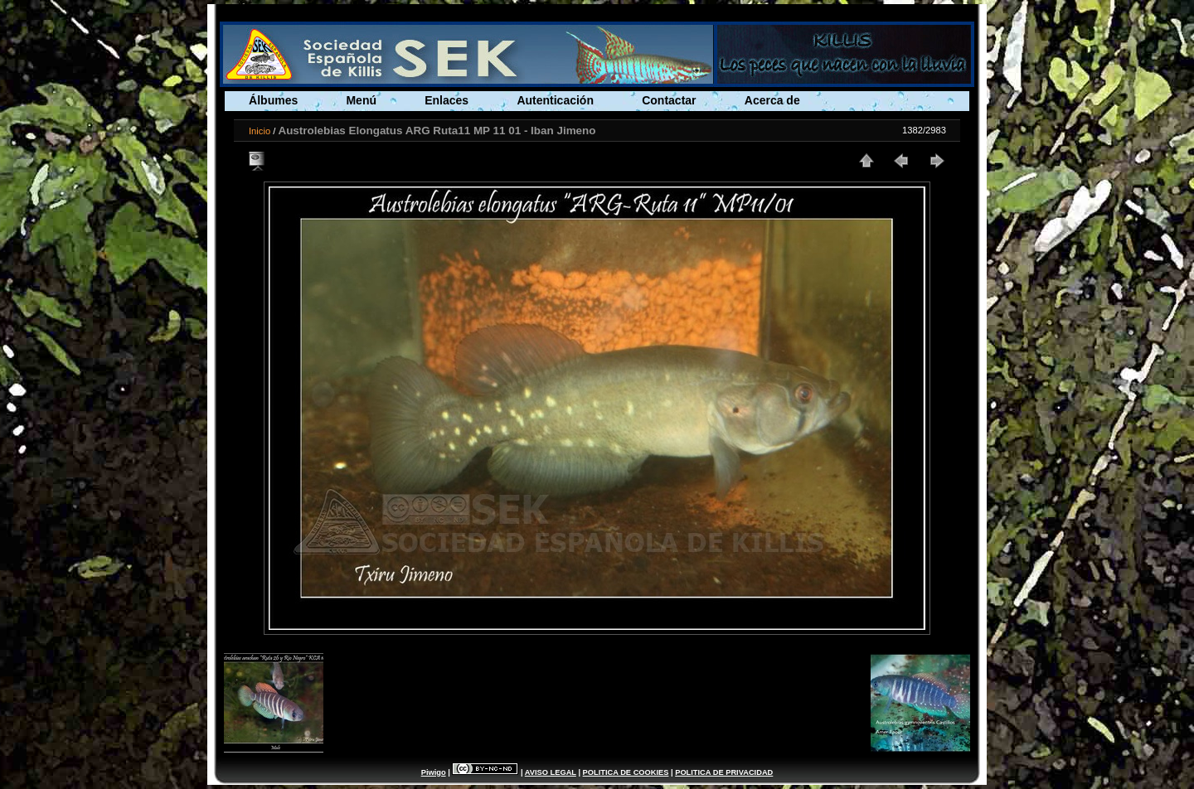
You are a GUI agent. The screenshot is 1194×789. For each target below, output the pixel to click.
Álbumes (273, 100)
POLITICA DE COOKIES (626, 772)
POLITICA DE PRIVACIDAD (724, 772)
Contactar (669, 100)
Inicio (259, 131)
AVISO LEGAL (550, 772)
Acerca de (772, 100)
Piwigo (433, 772)
